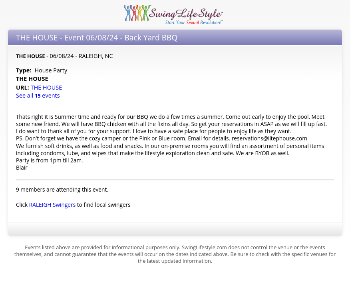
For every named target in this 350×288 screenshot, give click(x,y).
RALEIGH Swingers (52, 204)
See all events (38, 95)
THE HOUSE (47, 87)
